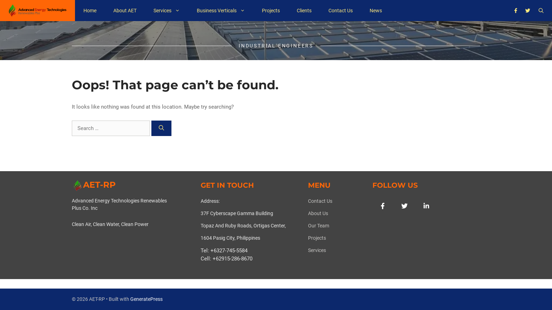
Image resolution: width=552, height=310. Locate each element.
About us (318, 213)
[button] (541, 10)
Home (89, 10)
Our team (318, 225)
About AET (125, 10)
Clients (304, 10)
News (376, 10)
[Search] (161, 128)
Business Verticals (225, 10)
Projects (271, 10)
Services (170, 10)
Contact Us (340, 10)
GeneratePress (146, 299)
